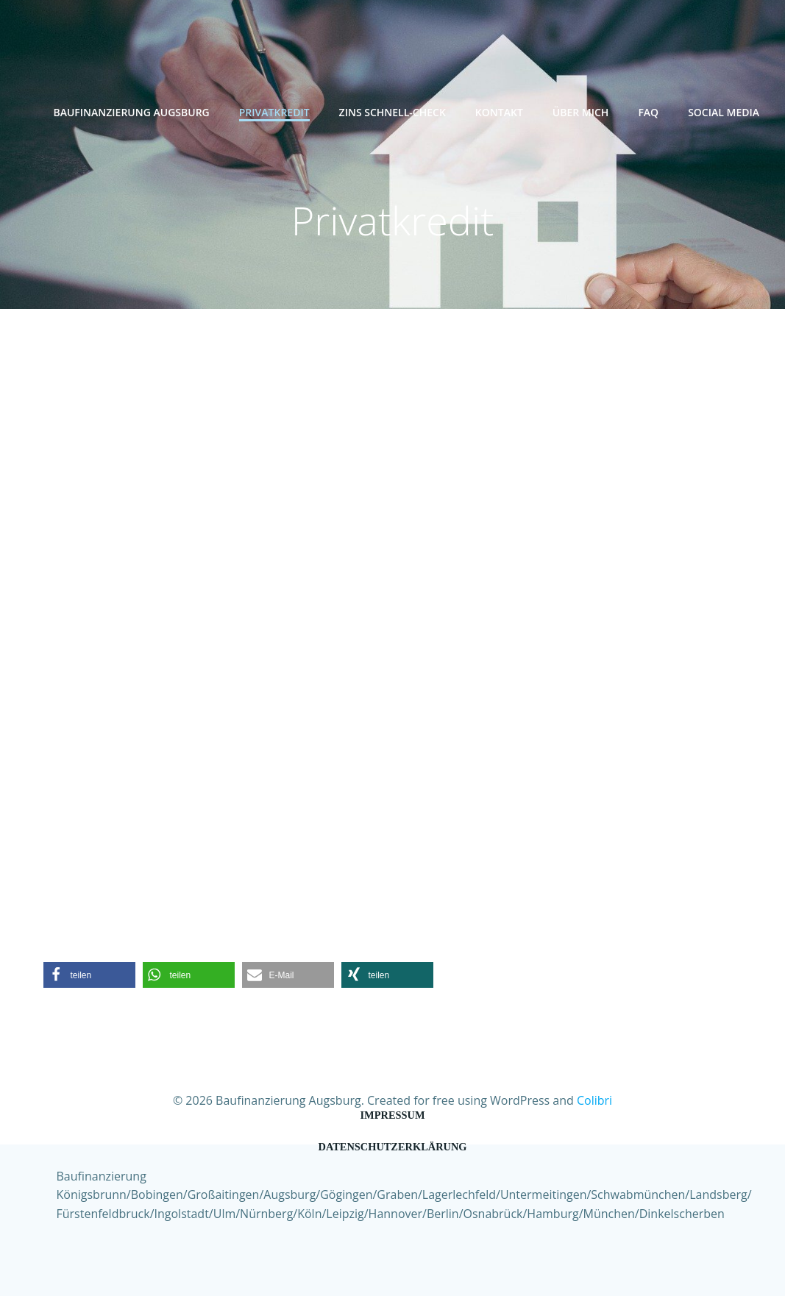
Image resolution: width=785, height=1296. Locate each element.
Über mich (581, 112)
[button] (89, 975)
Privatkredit (274, 112)
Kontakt (499, 112)
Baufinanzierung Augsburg (131, 112)
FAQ (648, 112)
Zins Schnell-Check (392, 112)
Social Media (723, 112)
